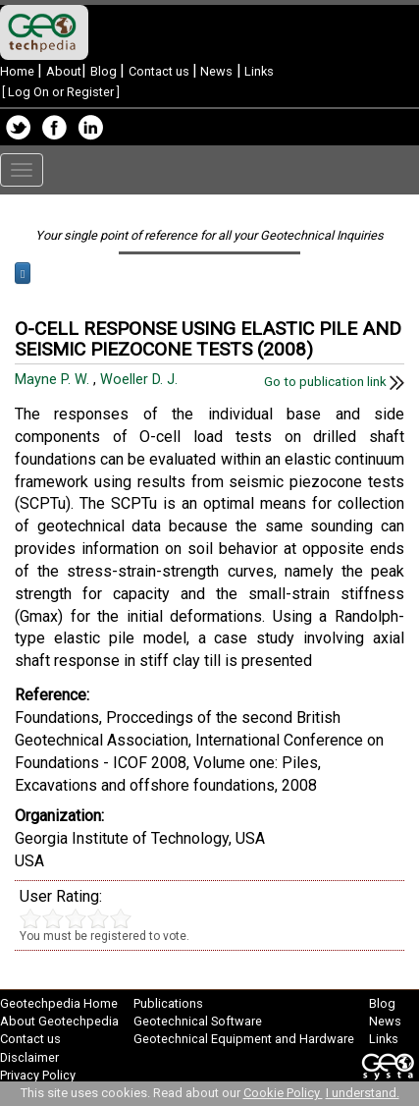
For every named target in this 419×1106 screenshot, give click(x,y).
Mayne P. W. (54, 379)
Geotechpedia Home (59, 1003)
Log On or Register (61, 91)
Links (257, 71)
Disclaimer (29, 1057)
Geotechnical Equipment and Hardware (243, 1038)
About (63, 71)
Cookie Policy (283, 1092)
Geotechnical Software (197, 1021)
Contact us (160, 71)
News (215, 71)
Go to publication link (334, 381)
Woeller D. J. (141, 379)
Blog (105, 71)
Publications (168, 1003)
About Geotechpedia (59, 1021)
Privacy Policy (38, 1075)
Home (18, 71)
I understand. (362, 1092)
